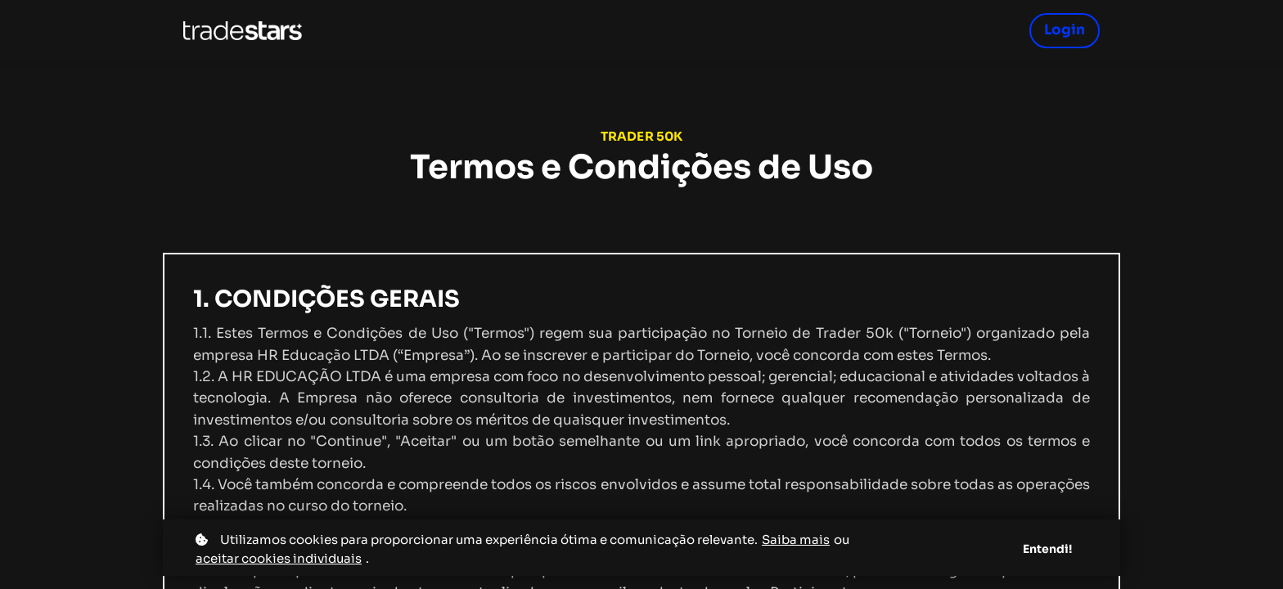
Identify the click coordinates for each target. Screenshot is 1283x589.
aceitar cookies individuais (279, 558)
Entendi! (1047, 549)
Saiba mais (796, 539)
